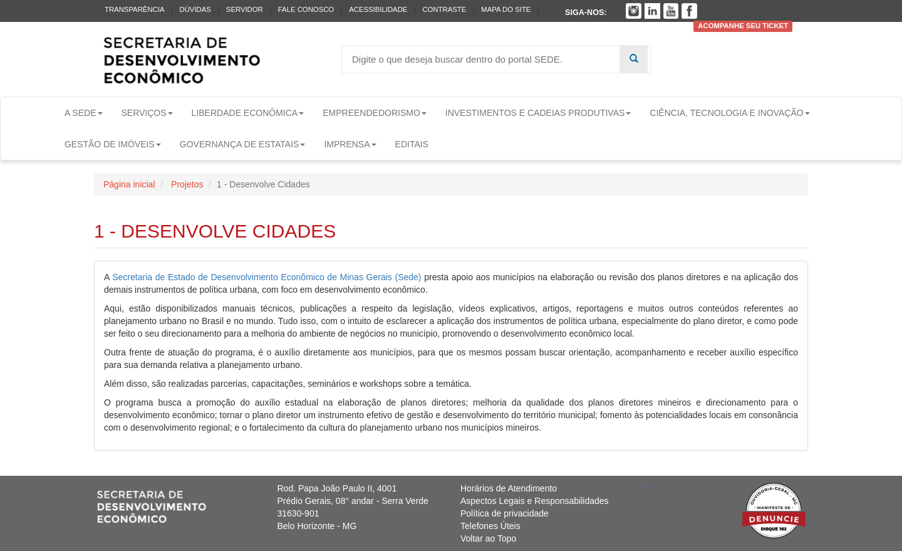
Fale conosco (306, 9)
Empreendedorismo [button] (375, 113)
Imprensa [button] (350, 144)
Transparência (134, 9)
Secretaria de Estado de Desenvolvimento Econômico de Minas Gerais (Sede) (268, 277)
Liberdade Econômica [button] (248, 113)
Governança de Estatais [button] (243, 144)
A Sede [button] (84, 113)
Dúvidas (194, 9)
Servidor (244, 9)
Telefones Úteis (490, 526)
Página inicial (129, 184)
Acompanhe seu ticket (743, 26)
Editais (411, 144)
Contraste (444, 9)
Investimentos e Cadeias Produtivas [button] (538, 113)
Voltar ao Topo (488, 538)
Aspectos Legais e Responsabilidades (534, 501)
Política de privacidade (504, 513)
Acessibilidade (378, 9)
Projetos (185, 184)
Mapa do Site (506, 9)
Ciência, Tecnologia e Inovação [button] (729, 113)
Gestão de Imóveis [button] (113, 144)
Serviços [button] (147, 113)
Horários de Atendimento (508, 488)
